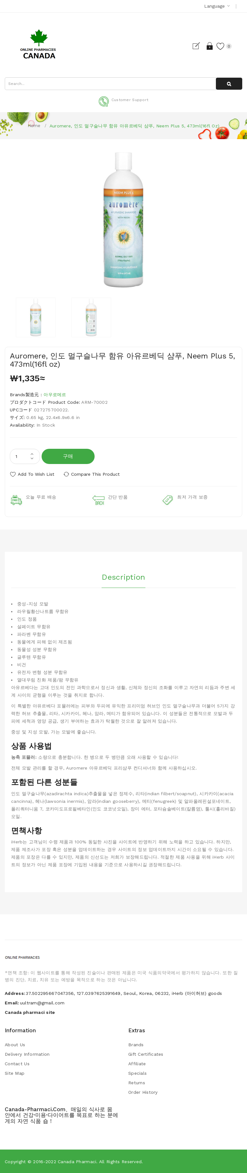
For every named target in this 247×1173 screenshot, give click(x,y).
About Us (15, 1044)
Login (210, 46)
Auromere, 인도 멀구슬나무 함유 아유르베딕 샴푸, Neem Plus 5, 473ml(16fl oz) (135, 125)
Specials (137, 1073)
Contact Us (17, 1063)
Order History (143, 1092)
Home (34, 125)
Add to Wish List (36, 474)
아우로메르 (54, 394)
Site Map (14, 1073)
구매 (68, 456)
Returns (136, 1082)
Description (123, 577)
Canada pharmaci (77, 1161)
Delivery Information (27, 1054)
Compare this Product (95, 474)
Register (199, 46)
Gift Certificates (146, 1054)
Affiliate (137, 1063)
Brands (136, 1044)
